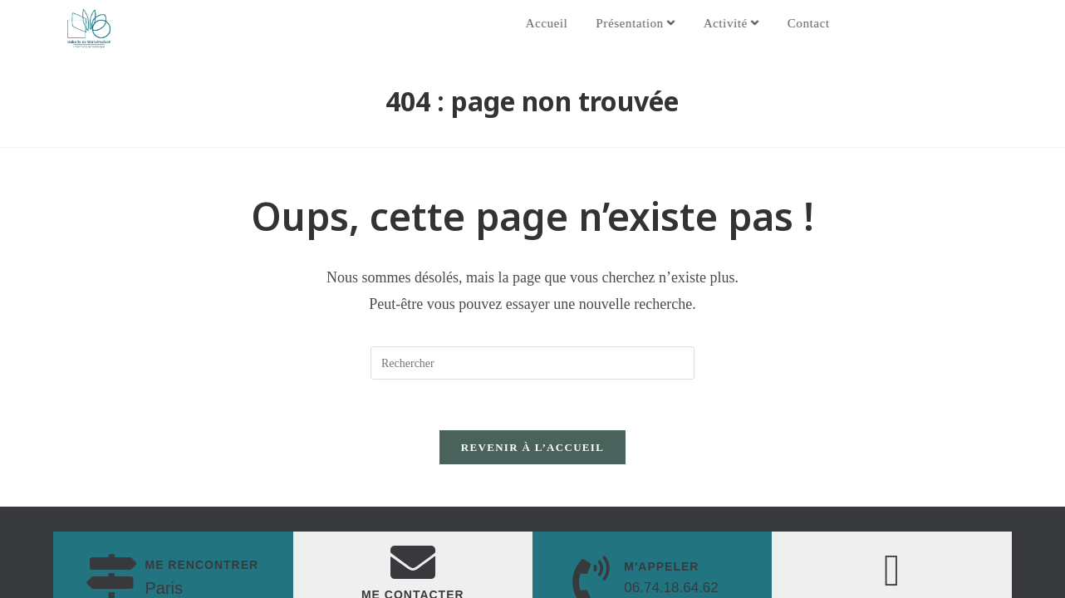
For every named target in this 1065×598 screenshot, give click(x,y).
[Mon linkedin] (892, 570)
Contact (828, 23)
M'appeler (661, 566)
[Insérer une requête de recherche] (532, 363)
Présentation (655, 23)
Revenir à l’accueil (532, 447)
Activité (750, 23)
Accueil (566, 23)
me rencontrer (201, 564)
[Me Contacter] (412, 562)
